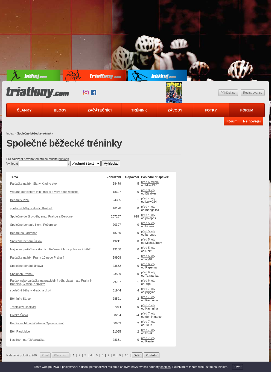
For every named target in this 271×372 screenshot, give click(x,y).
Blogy (60, 110)
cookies (166, 366)
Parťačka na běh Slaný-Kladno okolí (34, 183)
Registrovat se (252, 92)
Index (10, 133)
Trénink (139, 110)
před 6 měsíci (150, 182)
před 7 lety (148, 288)
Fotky (211, 110)
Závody (175, 110)
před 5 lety (148, 223)
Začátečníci (100, 110)
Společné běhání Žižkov (26, 241)
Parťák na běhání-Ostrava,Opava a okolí (37, 323)
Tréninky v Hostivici (23, 306)
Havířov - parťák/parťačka (27, 339)
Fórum (246, 110)
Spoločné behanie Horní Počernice (33, 224)
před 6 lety (148, 264)
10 (126, 355)
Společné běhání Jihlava (26, 265)
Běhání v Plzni (19, 200)
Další (137, 355)
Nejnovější (252, 121)
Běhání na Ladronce (23, 232)
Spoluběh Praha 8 (22, 274)
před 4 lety (148, 198)
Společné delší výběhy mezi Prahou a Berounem (42, 216)
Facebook (94, 93)
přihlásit (64, 159)
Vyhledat (12, 163)
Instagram (86, 93)
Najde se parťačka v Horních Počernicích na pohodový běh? (50, 249)
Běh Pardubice (20, 331)
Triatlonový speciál (174, 93)
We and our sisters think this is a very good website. (44, 191)
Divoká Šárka (19, 315)
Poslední (152, 355)
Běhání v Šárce (20, 298)
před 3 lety (148, 190)
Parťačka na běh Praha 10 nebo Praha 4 (37, 257)
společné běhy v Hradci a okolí (30, 290)
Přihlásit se (228, 92)
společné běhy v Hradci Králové (31, 208)
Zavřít (237, 366)
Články (24, 110)
